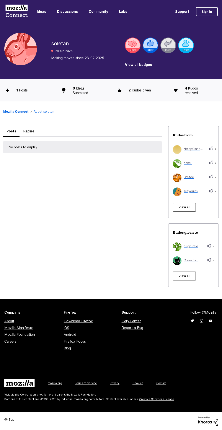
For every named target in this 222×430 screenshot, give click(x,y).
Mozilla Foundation (19, 334)
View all (184, 207)
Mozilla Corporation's (24, 394)
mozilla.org (55, 383)
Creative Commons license (156, 399)
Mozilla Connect (16, 12)
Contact (161, 383)
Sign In (207, 11)
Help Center (131, 321)
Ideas (41, 11)
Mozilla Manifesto (18, 328)
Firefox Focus (75, 341)
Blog (67, 348)
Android (70, 334)
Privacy (114, 383)
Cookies (137, 383)
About (9, 321)
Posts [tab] (11, 131)
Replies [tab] (28, 131)
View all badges (138, 64)
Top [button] (11, 419)
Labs (123, 11)
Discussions (67, 11)
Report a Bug (132, 328)
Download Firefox (78, 321)
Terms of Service (86, 383)
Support (182, 11)
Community (98, 11)
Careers (10, 341)
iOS (66, 328)
